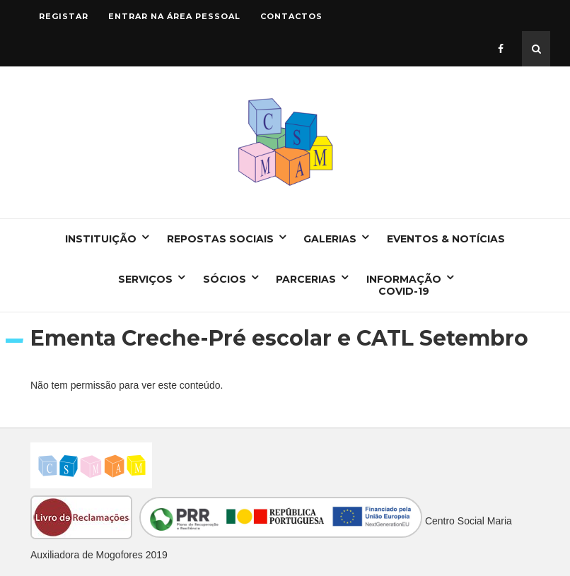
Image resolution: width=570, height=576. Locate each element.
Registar (63, 16)
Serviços (145, 279)
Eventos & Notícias (446, 239)
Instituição (100, 239)
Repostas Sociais (220, 239)
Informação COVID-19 (403, 285)
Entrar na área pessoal (174, 16)
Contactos (291, 16)
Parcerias (306, 279)
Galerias (329, 239)
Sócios (224, 279)
